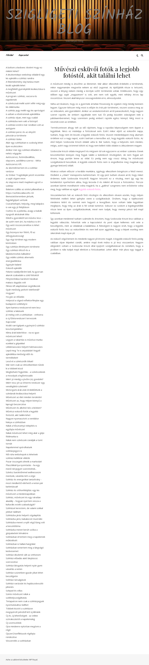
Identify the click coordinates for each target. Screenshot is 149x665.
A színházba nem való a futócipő (22, 121)
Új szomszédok (13, 622)
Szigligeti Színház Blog (74, 22)
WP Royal (33, 659)
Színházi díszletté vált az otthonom (23, 554)
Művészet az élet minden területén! (24, 397)
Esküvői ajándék (14, 268)
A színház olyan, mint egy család (22, 117)
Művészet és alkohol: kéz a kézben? (24, 407)
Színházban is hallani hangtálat (21, 543)
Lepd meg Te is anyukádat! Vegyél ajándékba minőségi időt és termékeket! (23, 354)
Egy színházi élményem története (23, 246)
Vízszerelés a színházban (18, 640)
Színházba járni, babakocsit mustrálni (24, 518)
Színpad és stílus (14, 590)
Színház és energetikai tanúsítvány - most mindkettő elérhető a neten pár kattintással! (24, 483)
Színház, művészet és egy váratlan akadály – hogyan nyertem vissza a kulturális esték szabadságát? (23, 501)
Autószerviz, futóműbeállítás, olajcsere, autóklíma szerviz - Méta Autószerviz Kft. (23, 161)
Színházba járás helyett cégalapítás (23, 515)
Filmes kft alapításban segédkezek (23, 286)
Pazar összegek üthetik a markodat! (24, 461)
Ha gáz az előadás (15, 296)
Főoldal (9, 55)
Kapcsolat (23, 55)
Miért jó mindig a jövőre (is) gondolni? (24, 379)
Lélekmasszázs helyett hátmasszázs (24, 346)
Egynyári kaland (13, 264)
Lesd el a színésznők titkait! (19, 361)
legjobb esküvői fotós (89, 189)
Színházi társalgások (16, 579)
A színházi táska (14, 139)
